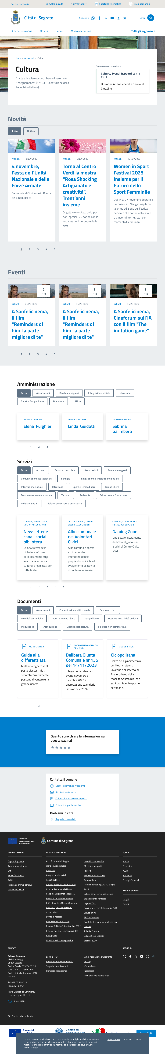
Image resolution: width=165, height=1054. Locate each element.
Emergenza (51, 935)
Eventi (15, 304)
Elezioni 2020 (90, 940)
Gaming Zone (124, 531)
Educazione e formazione (57, 921)
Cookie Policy (90, 966)
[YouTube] (111, 17)
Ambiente (50, 870)
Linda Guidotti (81, 426)
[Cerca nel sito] (150, 17)
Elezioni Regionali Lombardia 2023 (62, 931)
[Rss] (123, 17)
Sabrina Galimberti (122, 429)
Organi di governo (16, 861)
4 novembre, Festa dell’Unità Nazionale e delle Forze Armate (30, 176)
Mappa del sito (26, 1016)
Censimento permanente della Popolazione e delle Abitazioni (60, 896)
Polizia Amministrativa (94, 875)
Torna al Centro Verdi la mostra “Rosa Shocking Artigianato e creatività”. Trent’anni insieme (80, 185)
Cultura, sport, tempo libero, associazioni (36, 523)
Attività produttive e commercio (60, 884)
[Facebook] (98, 17)
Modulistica (36, 646)
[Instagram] (117, 17)
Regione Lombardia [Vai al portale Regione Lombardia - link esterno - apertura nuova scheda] (20, 4)
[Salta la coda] (54, 4)
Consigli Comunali (131, 880)
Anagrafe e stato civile (56, 875)
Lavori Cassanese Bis (94, 861)
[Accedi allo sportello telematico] (108, 4)
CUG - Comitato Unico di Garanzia (61, 903)
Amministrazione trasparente (98, 957)
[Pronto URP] (79, 4)
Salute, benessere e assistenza (98, 894)
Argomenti (29, 58)
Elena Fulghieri (38, 426)
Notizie (31, 131)
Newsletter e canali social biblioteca (36, 536)
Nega (138, 1040)
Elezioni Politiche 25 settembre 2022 (63, 926)
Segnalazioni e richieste (95, 898)
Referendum (90, 880)
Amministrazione (33, 419)
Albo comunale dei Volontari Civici (82, 536)
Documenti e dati (16, 889)
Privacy (87, 961)
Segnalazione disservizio (57, 966)
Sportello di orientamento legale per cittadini (100, 924)
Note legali (89, 971)
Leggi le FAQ (51, 957)
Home (18, 58)
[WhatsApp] (92, 17)
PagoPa (87, 871)
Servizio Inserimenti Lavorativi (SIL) (100, 908)
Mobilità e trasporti (93, 866)
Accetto (128, 1040)
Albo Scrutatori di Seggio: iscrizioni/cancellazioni (57, 863)
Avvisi (125, 871)
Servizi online (90, 912)
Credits (15, 1016)
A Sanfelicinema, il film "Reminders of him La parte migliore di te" (30, 324)
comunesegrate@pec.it (19, 995)
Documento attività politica (86, 646)
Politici (11, 880)
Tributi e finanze (91, 931)
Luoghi (126, 899)
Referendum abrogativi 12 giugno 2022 (99, 887)
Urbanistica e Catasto (94, 936)
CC (9, 1016)
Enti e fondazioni (16, 875)
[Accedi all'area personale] (139, 4)
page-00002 (90, 903)
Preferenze (114, 1040)
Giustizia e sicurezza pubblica (59, 940)
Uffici (10, 871)
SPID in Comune (91, 917)
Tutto (15, 131)
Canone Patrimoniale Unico (59, 889)
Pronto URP (16, 1001)
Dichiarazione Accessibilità (96, 975)
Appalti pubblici (53, 880)
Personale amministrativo (20, 885)
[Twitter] (104, 17)
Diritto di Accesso (54, 916)
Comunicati (128, 866)
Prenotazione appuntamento (59, 961)
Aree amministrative (17, 866)
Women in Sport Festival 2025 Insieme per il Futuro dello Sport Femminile (132, 179)
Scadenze (127, 875)
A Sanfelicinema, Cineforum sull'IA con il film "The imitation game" (133, 321)
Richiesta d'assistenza (56, 971)
